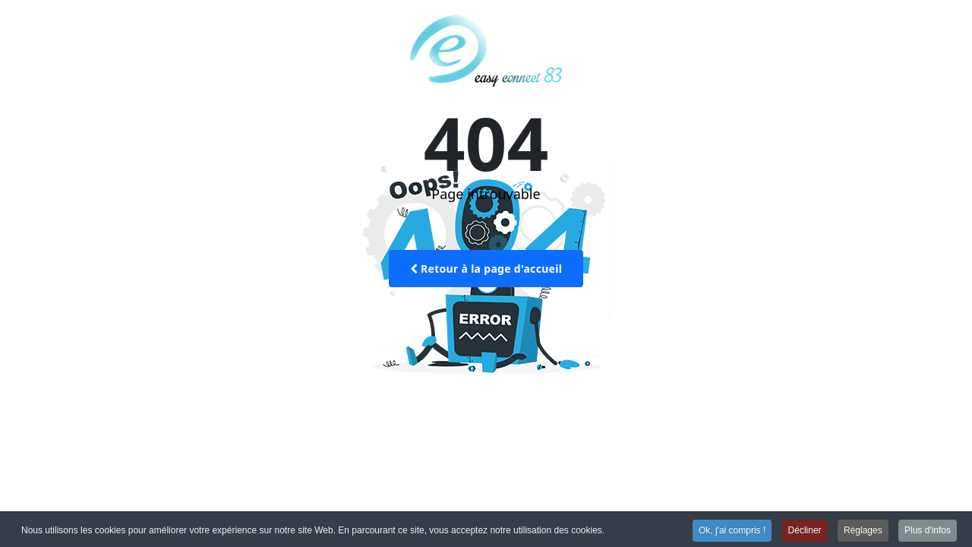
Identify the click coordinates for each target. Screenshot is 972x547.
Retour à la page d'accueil (486, 268)
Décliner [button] (805, 530)
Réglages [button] (863, 530)
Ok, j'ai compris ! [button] (732, 530)
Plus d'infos (927, 530)
